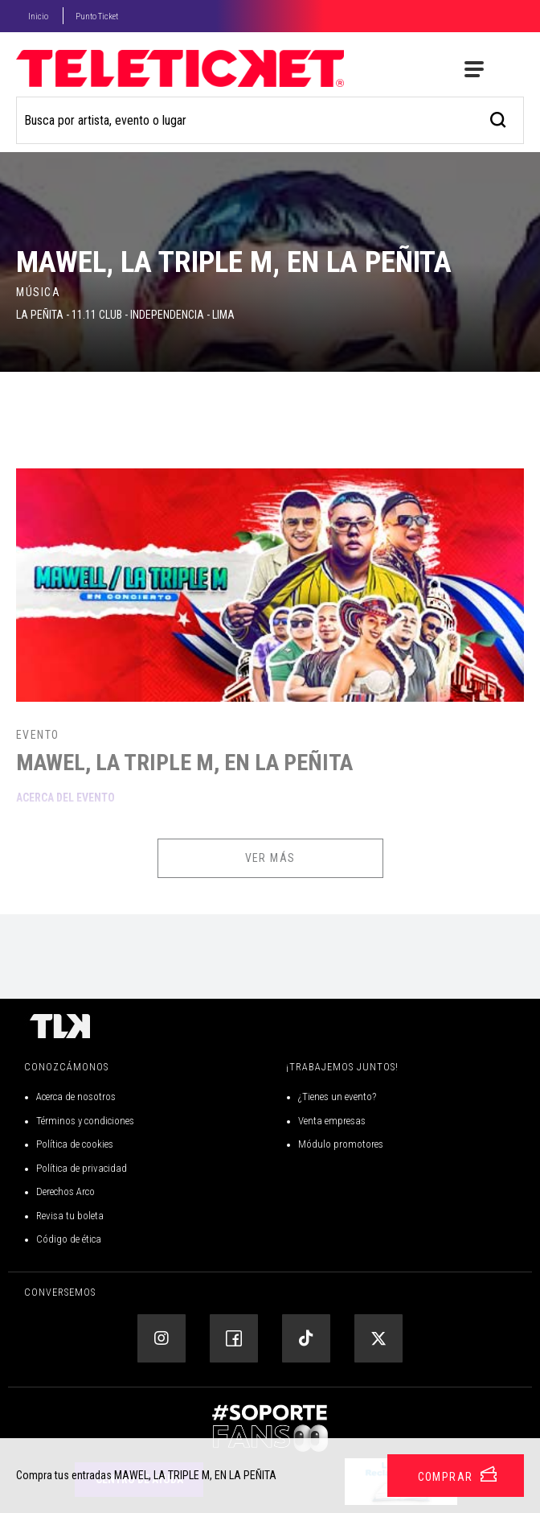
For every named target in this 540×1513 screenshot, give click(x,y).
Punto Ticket (97, 16)
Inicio (38, 16)
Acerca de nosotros (76, 1096)
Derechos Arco (65, 1191)
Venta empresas (332, 1121)
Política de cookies (74, 1144)
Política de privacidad (81, 1168)
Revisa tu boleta (70, 1216)
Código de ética (68, 1239)
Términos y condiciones (85, 1121)
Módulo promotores (340, 1144)
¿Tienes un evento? (337, 1096)
